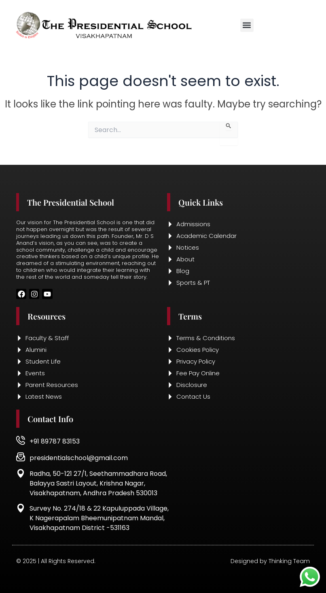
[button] (247, 25)
